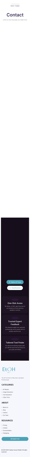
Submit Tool (15, 439)
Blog (4, 410)
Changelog (6, 433)
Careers (5, 412)
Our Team (5, 415)
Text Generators (7, 395)
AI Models (6, 389)
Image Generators (8, 392)
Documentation (7, 430)
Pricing (5, 425)
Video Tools (6, 397)
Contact (5, 428)
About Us (5, 407)
